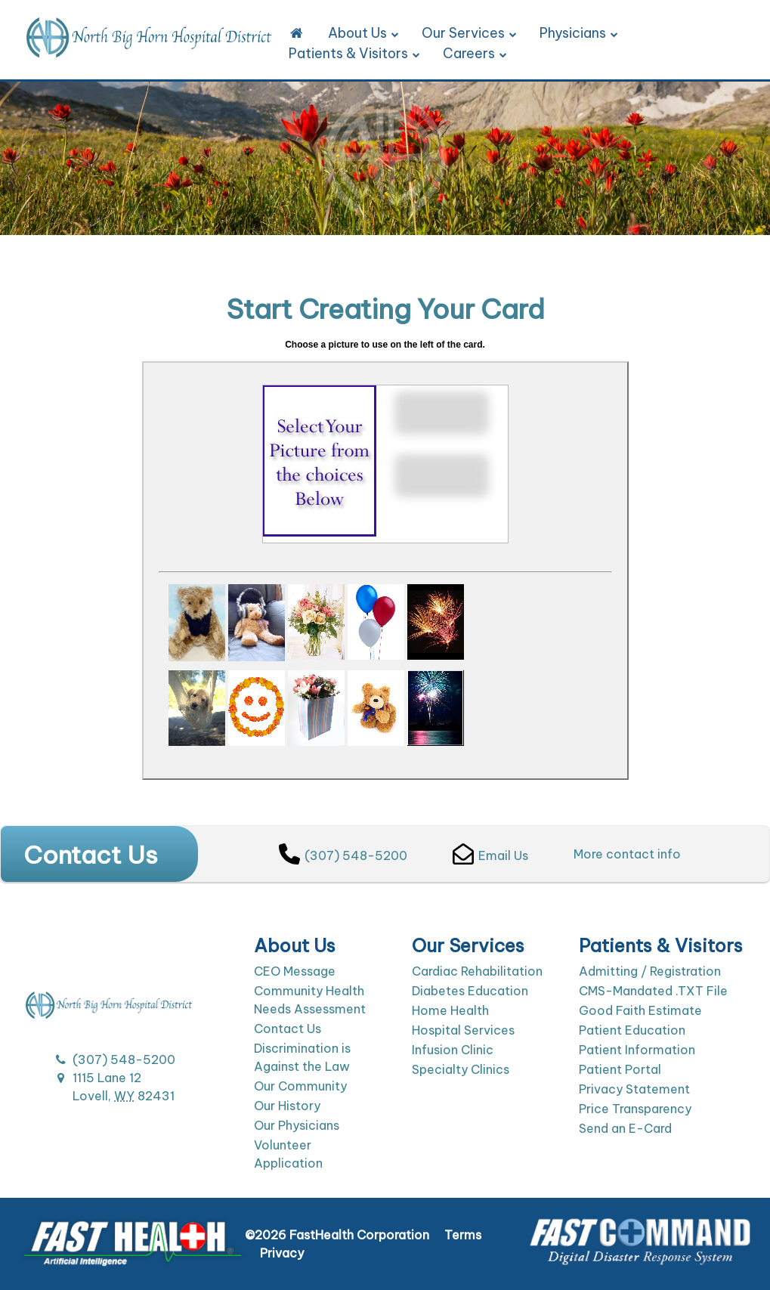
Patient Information (637, 1049)
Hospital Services (463, 1030)
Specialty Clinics (460, 1069)
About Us (363, 33)
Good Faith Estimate (640, 1010)
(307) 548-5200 (343, 855)
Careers (475, 53)
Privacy (282, 1253)
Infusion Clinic (452, 1049)
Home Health (450, 1010)
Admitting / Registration (650, 971)
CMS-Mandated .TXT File (653, 990)
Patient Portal (620, 1069)
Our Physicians (296, 1125)
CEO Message (295, 971)
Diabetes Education (470, 990)
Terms (462, 1234)
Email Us (490, 855)
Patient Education (632, 1030)
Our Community (300, 1086)
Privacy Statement (634, 1089)
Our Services (469, 33)
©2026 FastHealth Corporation (337, 1234)
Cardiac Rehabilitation (477, 971)
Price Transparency (635, 1108)
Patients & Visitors (354, 53)
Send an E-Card (625, 1128)
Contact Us (287, 1028)
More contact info (627, 854)
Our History (287, 1105)
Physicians (579, 33)
